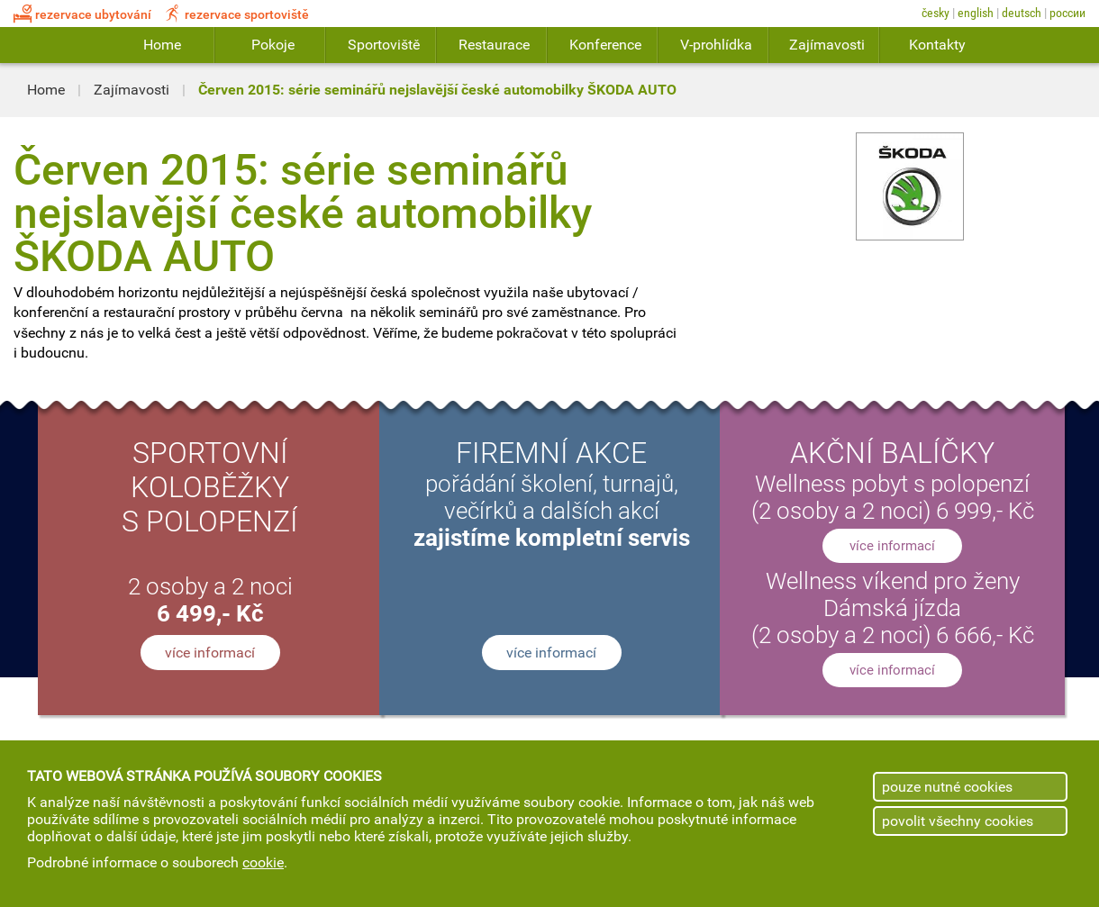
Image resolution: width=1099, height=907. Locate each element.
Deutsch (1021, 13)
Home (162, 44)
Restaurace (494, 44)
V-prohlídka (716, 44)
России (1067, 13)
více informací (210, 652)
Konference (605, 44)
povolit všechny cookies (957, 821)
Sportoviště (384, 44)
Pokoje (273, 44)
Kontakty (937, 44)
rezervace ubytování (82, 15)
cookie (263, 862)
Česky (935, 13)
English (976, 13)
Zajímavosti (827, 44)
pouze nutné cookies (947, 786)
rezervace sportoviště (236, 15)
